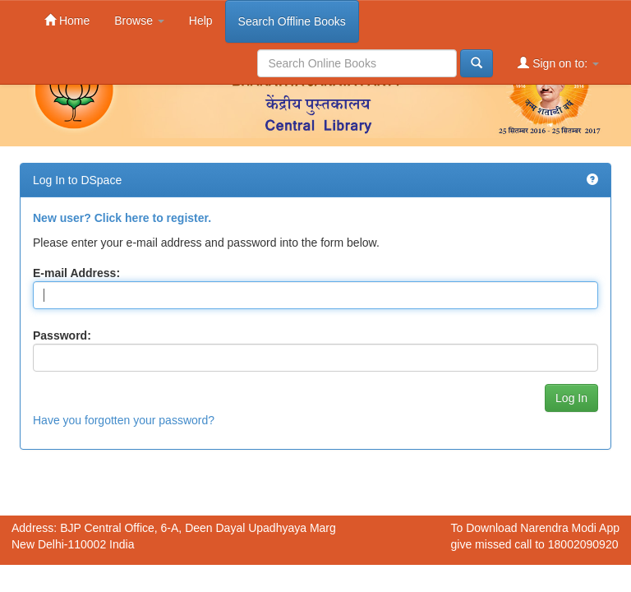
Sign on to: (558, 63)
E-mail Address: (76, 273)
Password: (62, 335)
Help (201, 20)
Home (67, 20)
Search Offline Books (292, 21)
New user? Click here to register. (122, 217)
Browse (139, 20)
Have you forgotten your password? (123, 420)
